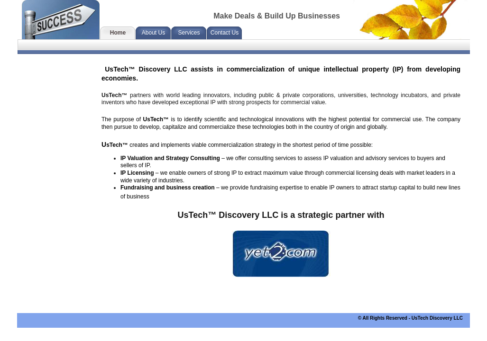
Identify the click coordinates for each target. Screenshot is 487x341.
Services (189, 32)
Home (118, 32)
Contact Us (225, 32)
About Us (153, 32)
